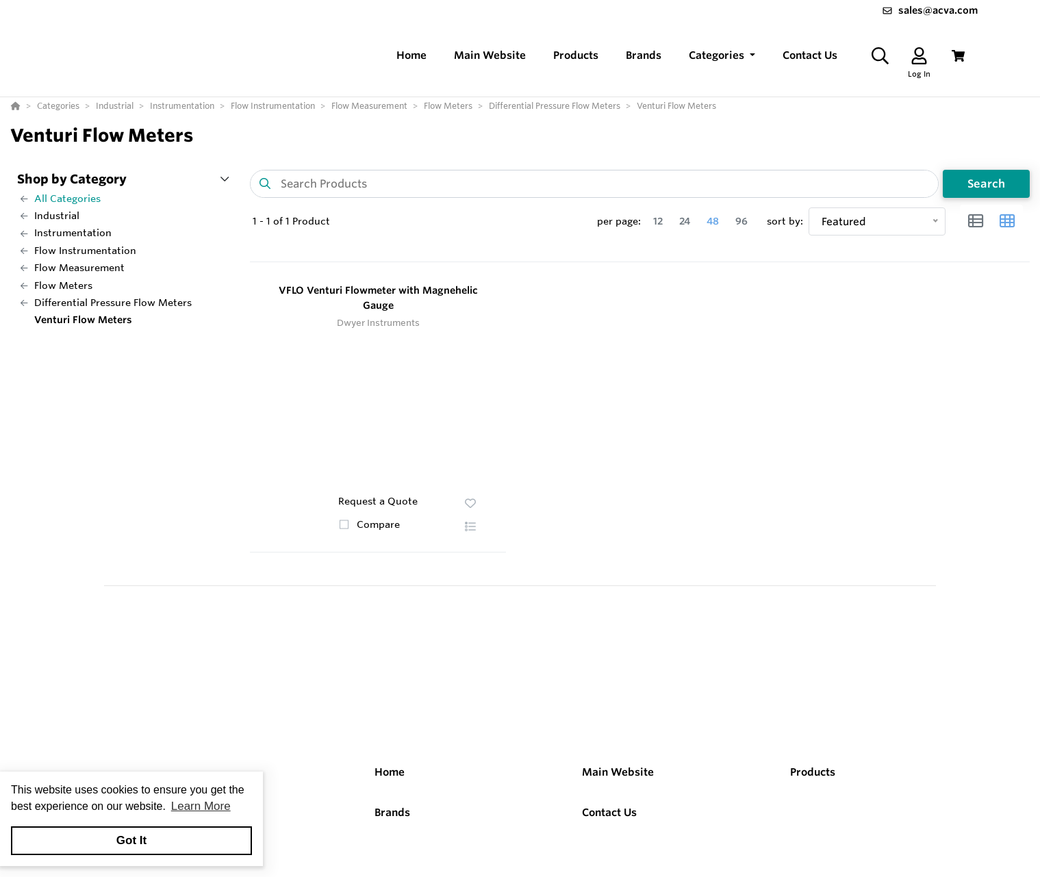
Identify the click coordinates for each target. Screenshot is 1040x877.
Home (390, 771)
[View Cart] (958, 56)
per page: (619, 221)
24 (684, 221)
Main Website (618, 771)
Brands (392, 812)
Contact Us (609, 812)
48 (713, 221)
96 (741, 221)
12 (658, 221)
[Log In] (919, 56)
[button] (722, 55)
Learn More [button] (201, 806)
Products (812, 771)
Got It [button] (131, 840)
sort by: (785, 221)
